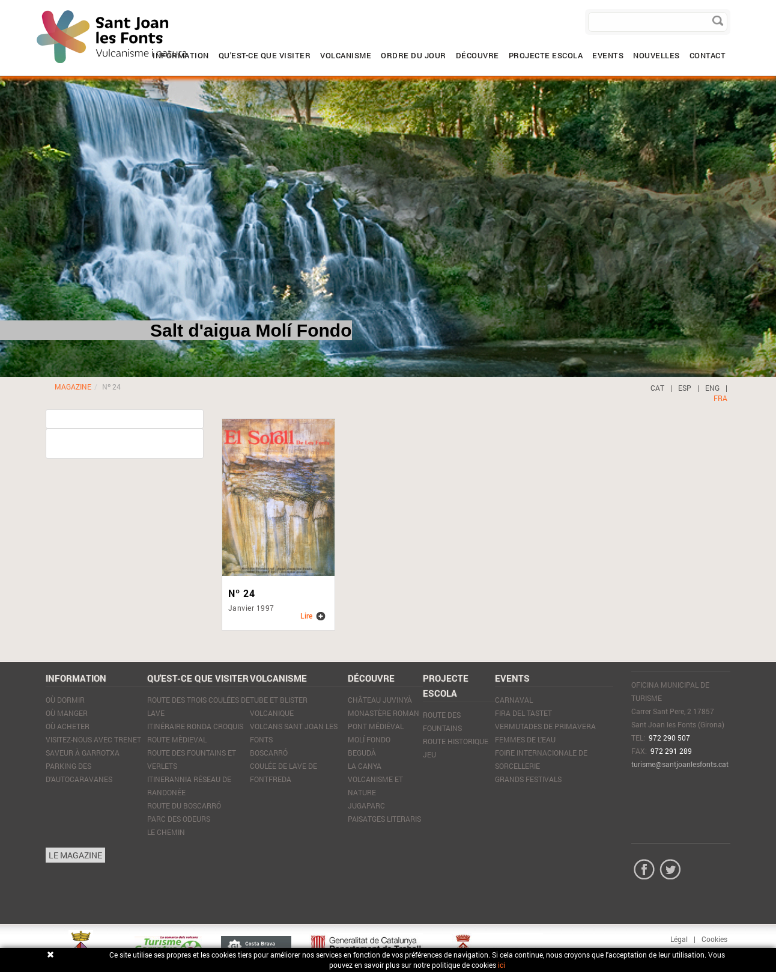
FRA (720, 398)
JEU (429, 754)
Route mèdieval (177, 739)
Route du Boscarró (184, 805)
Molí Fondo (369, 739)
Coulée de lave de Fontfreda (283, 772)
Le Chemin (166, 832)
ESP (684, 388)
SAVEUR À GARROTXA (83, 752)
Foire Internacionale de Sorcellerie (541, 759)
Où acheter (67, 726)
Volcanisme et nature (375, 785)
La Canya (364, 766)
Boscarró (269, 752)
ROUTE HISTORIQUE (455, 741)
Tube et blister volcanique (279, 706)
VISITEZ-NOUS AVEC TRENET (93, 739)
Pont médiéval (376, 726)
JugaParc (366, 805)
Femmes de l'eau (525, 739)
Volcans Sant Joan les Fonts (294, 732)
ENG (712, 388)
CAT (657, 388)
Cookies (714, 939)
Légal (679, 939)
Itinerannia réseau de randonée (189, 785)
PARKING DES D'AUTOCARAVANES (79, 772)
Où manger (67, 713)
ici (501, 965)
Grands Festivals (528, 779)
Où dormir (65, 700)
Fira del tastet (523, 713)
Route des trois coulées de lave (198, 706)
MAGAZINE (73, 386)
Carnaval (514, 700)
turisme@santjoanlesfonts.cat (680, 764)
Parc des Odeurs (178, 819)
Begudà (362, 752)
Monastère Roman (383, 713)
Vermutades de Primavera (545, 726)
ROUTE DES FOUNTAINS (442, 721)
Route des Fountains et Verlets (191, 759)
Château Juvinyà (380, 700)
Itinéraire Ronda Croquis (195, 726)
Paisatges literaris (384, 819)
